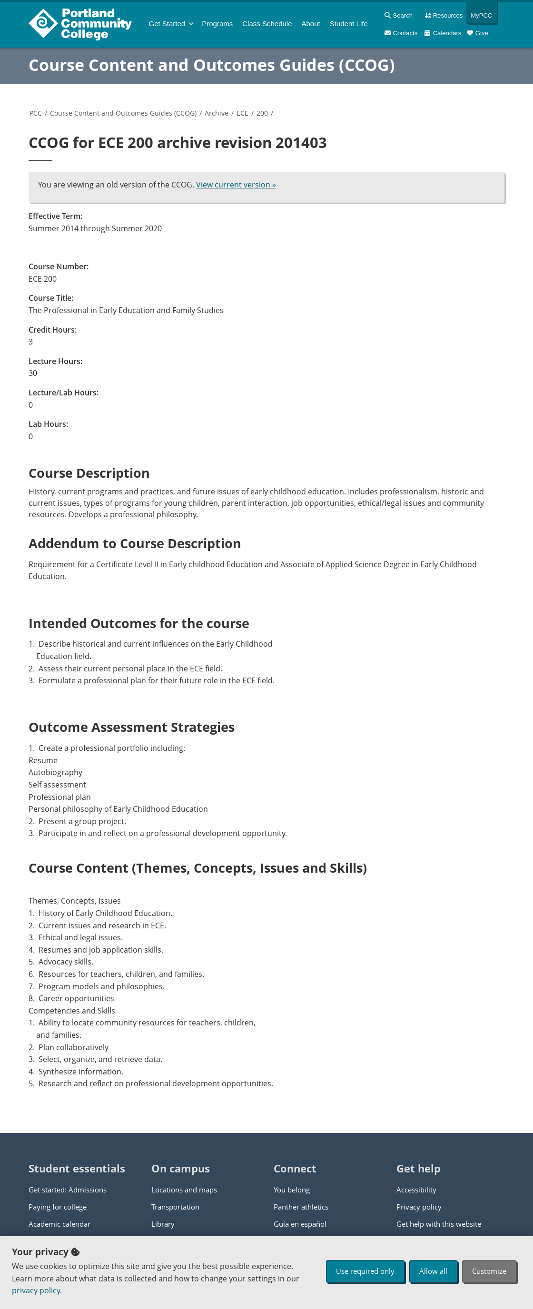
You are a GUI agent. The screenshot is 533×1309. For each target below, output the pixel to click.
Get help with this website (438, 1224)
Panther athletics (301, 1206)
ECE (242, 113)
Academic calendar (59, 1224)
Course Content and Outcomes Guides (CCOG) (212, 65)
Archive (216, 113)
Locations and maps (184, 1189)
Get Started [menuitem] (167, 24)
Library (163, 1224)
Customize (489, 1271)
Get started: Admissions (68, 1189)
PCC (36, 113)
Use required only (365, 1271)
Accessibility (416, 1189)
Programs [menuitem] (217, 24)
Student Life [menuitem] (349, 24)
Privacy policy (419, 1206)
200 (262, 113)
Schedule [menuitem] (267, 24)
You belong (292, 1189)
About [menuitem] (311, 24)
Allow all (433, 1271)
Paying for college (58, 1206)
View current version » (236, 184)
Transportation (175, 1206)
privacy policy (36, 1290)
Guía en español (300, 1224)
